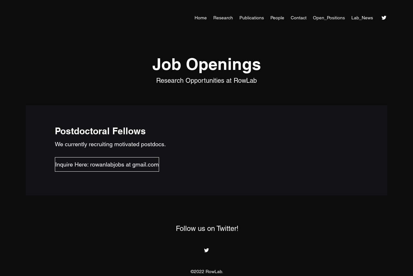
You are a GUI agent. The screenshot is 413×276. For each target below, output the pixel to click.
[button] (75, 164)
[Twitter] (384, 17)
